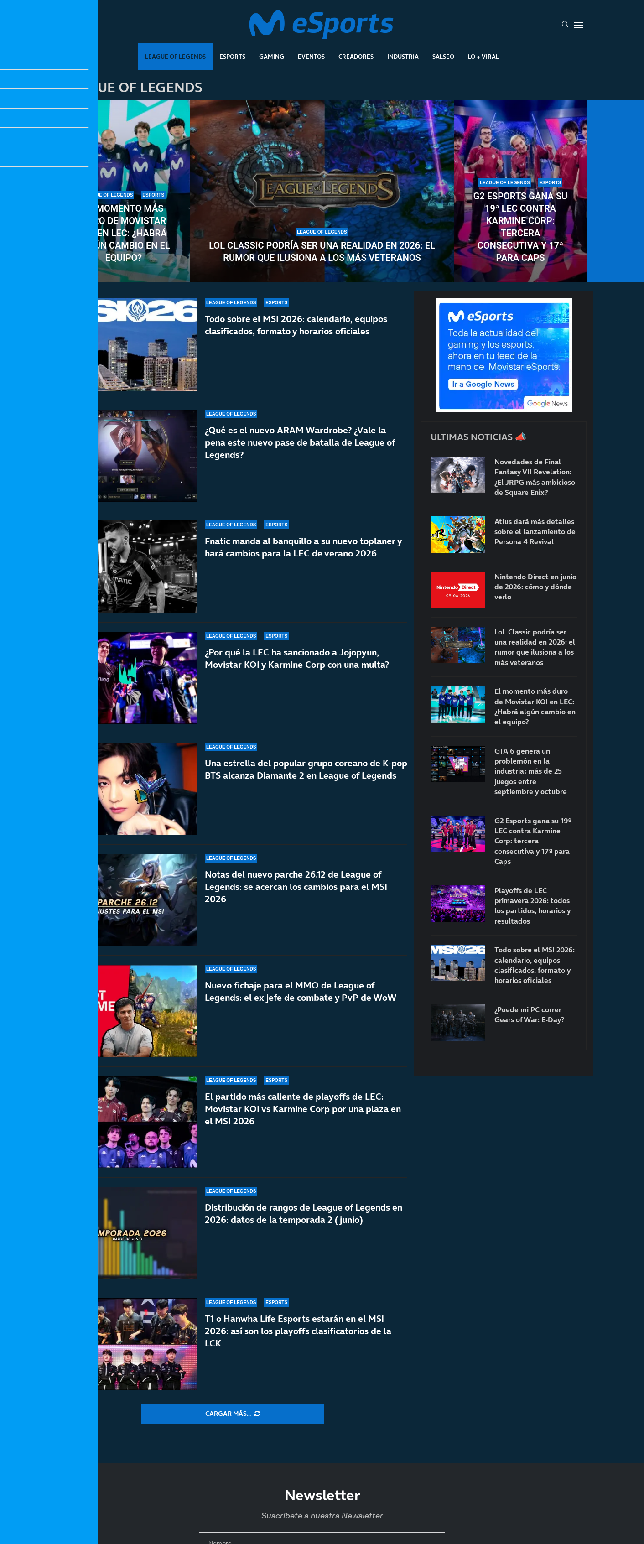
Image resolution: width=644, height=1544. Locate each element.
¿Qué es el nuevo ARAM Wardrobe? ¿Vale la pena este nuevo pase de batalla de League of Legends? (300, 442)
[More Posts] (232, 1414)
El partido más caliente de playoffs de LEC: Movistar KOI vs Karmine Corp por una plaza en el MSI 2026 (303, 1116)
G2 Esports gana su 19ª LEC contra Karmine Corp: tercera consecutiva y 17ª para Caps (520, 227)
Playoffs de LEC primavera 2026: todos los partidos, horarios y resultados (532, 905)
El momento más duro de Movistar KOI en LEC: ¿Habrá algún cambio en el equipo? (123, 233)
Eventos (311, 56)
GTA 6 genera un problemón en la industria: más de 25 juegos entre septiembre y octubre (530, 771)
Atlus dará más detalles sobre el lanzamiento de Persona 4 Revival (535, 531)
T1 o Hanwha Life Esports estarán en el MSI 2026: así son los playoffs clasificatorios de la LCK (298, 1331)
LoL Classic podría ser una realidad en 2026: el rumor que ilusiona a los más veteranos (322, 251)
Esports (232, 56)
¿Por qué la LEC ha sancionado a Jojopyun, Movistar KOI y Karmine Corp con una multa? (297, 664)
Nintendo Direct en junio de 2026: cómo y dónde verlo (535, 587)
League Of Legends (175, 56)
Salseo (443, 56)
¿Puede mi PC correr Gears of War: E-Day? (529, 1014)
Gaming (271, 56)
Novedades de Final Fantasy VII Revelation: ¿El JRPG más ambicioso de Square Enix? (534, 477)
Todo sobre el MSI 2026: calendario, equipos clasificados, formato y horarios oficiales (296, 325)
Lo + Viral (483, 56)
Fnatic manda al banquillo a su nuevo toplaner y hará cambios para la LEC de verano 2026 (303, 547)
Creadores (356, 56)
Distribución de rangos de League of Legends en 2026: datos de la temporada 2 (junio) (303, 1223)
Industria (403, 56)
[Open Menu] (578, 25)
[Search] (565, 25)
